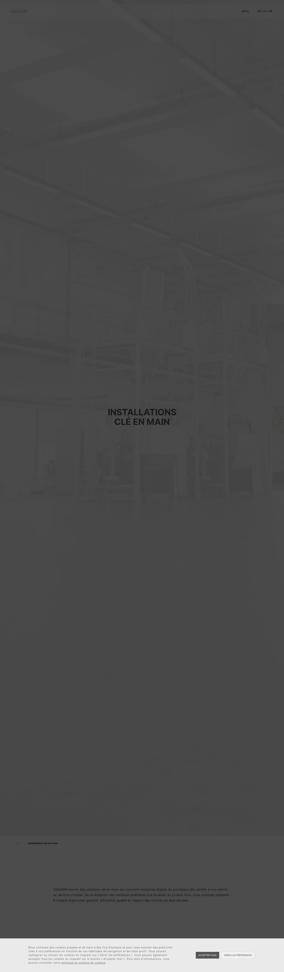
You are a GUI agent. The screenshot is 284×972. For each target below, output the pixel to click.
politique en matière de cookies (83, 962)
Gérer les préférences (238, 955)
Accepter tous (207, 955)
